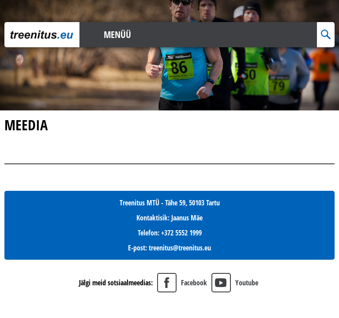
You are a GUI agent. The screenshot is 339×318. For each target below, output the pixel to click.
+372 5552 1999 (181, 233)
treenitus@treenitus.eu (180, 248)
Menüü (117, 34)
